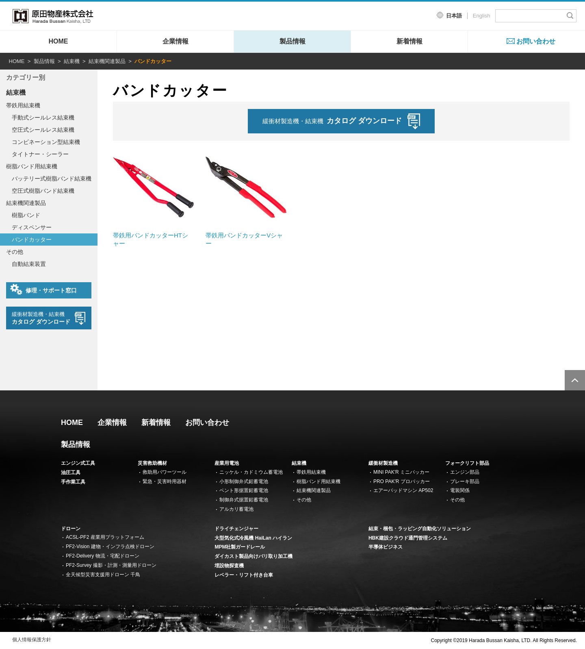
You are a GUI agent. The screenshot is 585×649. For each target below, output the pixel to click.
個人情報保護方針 (31, 639)
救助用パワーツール (164, 472)
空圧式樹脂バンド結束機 (43, 190)
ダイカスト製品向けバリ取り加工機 (253, 556)
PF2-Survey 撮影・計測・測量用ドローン (111, 565)
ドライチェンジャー (236, 528)
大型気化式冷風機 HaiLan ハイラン (253, 538)
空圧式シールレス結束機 (43, 129)
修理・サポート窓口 (43, 289)
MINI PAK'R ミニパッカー (401, 472)
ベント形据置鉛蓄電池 (243, 490)
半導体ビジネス (385, 547)
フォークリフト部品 (467, 463)
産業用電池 (226, 463)
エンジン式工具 (78, 463)
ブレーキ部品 (464, 481)
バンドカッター (32, 239)
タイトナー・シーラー (40, 154)
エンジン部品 (464, 472)
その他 (14, 251)
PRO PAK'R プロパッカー (401, 481)
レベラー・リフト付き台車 (243, 575)
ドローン (70, 528)
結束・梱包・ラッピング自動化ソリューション (419, 528)
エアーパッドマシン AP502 (403, 490)
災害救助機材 (152, 463)
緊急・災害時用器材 (164, 481)
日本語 (454, 16)
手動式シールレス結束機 (43, 117)
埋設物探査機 (229, 565)
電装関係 (460, 490)
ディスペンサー (32, 227)
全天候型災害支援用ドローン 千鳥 (103, 574)
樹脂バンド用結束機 (31, 166)
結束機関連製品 (107, 61)
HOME (58, 41)
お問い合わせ (535, 41)
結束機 (72, 61)
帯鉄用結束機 (23, 105)
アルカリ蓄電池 (236, 509)
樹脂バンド (26, 215)
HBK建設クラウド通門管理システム (407, 538)
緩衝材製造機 (383, 463)
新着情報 (409, 41)
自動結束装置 (29, 264)
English (481, 16)
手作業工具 (73, 482)
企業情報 (175, 41)
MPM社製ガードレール (239, 547)
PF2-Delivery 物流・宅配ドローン (102, 556)
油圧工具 (70, 472)
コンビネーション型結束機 (46, 142)
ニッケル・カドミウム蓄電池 (251, 472)
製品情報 (293, 41)
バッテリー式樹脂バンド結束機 (51, 178)
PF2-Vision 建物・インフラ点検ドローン (110, 546)
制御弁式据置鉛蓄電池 (243, 500)
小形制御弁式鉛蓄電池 (243, 481)
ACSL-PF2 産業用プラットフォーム (105, 537)
